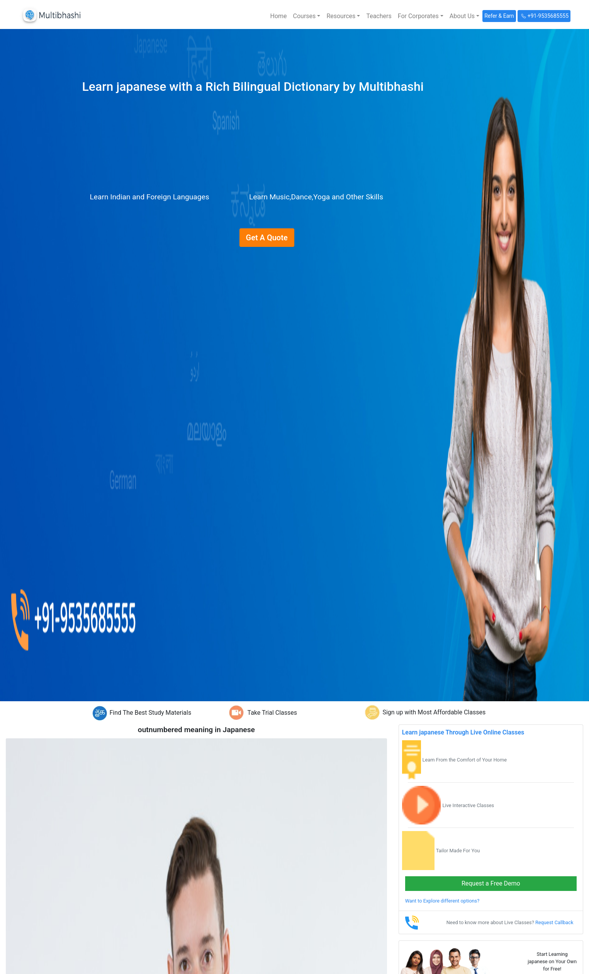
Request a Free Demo (491, 883)
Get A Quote (267, 237)
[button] (307, 16)
